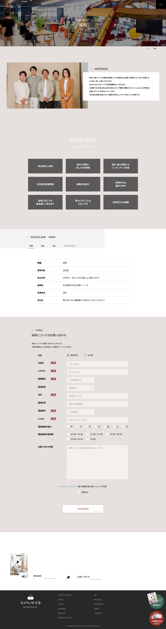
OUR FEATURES (64, 595)
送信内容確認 (83, 509)
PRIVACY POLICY (65, 618)
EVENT (61, 604)
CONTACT (98, 613)
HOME (148, 48)
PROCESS (98, 600)
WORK (60, 600)
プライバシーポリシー (68, 486)
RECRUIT (61, 613)
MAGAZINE (98, 604)
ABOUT (97, 609)
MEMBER (62, 609)
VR (95, 595)
